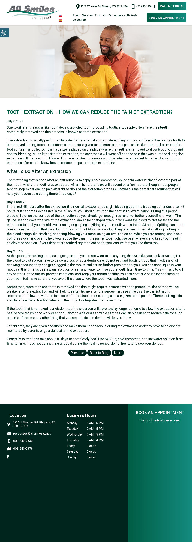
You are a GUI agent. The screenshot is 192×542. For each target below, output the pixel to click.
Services (87, 15)
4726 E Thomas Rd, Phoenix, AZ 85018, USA (102, 6)
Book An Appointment (166, 17)
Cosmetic (101, 15)
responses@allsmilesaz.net (30, 433)
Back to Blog (99, 353)
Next (117, 353)
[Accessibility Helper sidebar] (4, 32)
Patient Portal (172, 6)
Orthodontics (117, 15)
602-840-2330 (142, 6)
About (76, 15)
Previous (77, 353)
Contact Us (79, 19)
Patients (132, 15)
